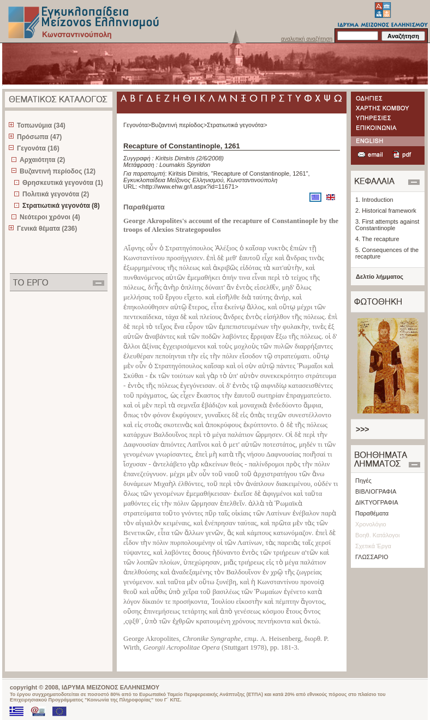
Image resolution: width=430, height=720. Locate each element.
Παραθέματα (372, 513)
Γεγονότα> (137, 125)
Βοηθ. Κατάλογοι (377, 535)
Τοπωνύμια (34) (41, 125)
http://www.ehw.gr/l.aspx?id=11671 (188, 186)
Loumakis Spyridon (185, 164)
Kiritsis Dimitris (175, 158)
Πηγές (363, 480)
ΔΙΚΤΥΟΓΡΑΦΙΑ (376, 502)
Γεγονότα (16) (38, 148)
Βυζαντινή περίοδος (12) (57, 171)
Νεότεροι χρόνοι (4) (50, 217)
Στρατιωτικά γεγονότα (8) (61, 205)
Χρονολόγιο (370, 524)
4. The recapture (377, 239)
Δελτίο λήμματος (379, 276)
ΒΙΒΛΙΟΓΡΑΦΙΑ (375, 491)
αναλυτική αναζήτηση (306, 39)
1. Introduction (374, 199)
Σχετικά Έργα (373, 546)
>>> (362, 429)
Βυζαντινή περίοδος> (179, 125)
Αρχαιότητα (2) (42, 160)
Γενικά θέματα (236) (47, 228)
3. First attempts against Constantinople (387, 224)
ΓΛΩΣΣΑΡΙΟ (372, 557)
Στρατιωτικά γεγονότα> (237, 125)
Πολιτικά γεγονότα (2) (55, 194)
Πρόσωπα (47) (39, 137)
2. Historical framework (385, 210)
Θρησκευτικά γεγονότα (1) (62, 183)
